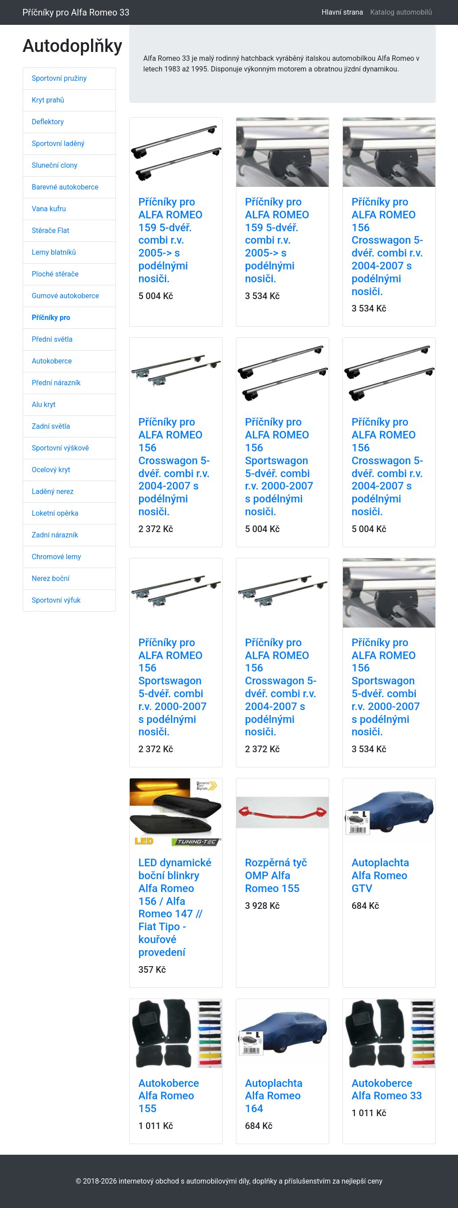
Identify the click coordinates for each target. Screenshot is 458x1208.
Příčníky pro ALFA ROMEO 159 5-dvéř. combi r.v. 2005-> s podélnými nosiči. (171, 240)
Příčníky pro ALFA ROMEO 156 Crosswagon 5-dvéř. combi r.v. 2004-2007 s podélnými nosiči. (387, 247)
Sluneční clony (54, 165)
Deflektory (48, 122)
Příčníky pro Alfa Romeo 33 (76, 12)
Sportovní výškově (60, 448)
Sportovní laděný (58, 143)
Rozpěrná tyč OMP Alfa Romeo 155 (276, 876)
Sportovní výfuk (56, 600)
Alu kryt (44, 404)
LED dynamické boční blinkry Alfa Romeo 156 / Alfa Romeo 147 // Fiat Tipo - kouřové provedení (175, 908)
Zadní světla (51, 426)
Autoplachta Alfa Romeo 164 (274, 1096)
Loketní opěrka (55, 513)
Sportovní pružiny (59, 78)
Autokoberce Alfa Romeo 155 (169, 1096)
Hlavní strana (344, 11)
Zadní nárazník (55, 535)
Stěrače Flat (51, 230)
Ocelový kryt (51, 470)
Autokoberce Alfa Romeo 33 (387, 1089)
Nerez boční (51, 578)
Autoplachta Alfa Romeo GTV (381, 876)
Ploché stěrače (55, 274)
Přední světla (52, 339)
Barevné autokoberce (65, 187)
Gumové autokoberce (65, 296)
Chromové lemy (56, 557)
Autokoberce (52, 361)
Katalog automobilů (401, 12)
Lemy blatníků (54, 252)
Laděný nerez (53, 491)
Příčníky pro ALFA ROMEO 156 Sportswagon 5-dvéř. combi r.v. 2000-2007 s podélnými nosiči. (279, 467)
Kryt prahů (48, 100)
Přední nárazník (56, 383)
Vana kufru (49, 209)
